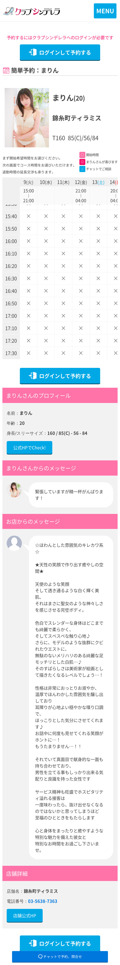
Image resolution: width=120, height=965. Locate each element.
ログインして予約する (65, 52)
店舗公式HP (24, 915)
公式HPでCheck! (29, 447)
